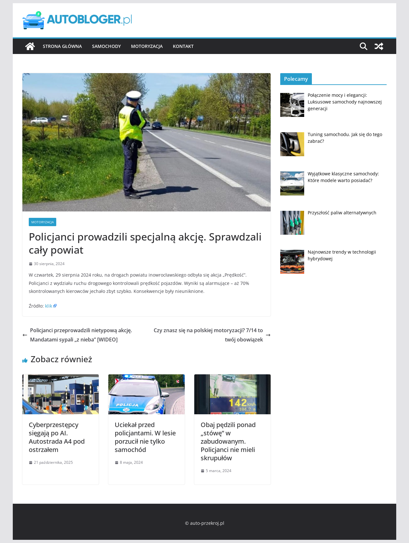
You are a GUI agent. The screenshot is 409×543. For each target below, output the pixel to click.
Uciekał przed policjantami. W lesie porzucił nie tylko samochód (145, 437)
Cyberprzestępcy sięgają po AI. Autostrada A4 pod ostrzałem (57, 437)
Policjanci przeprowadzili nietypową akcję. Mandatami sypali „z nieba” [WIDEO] (77, 335)
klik (48, 306)
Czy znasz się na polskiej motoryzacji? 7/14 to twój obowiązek (212, 335)
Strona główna (62, 46)
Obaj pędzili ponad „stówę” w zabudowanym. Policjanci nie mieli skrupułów (228, 441)
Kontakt (183, 46)
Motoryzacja (147, 46)
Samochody (106, 46)
